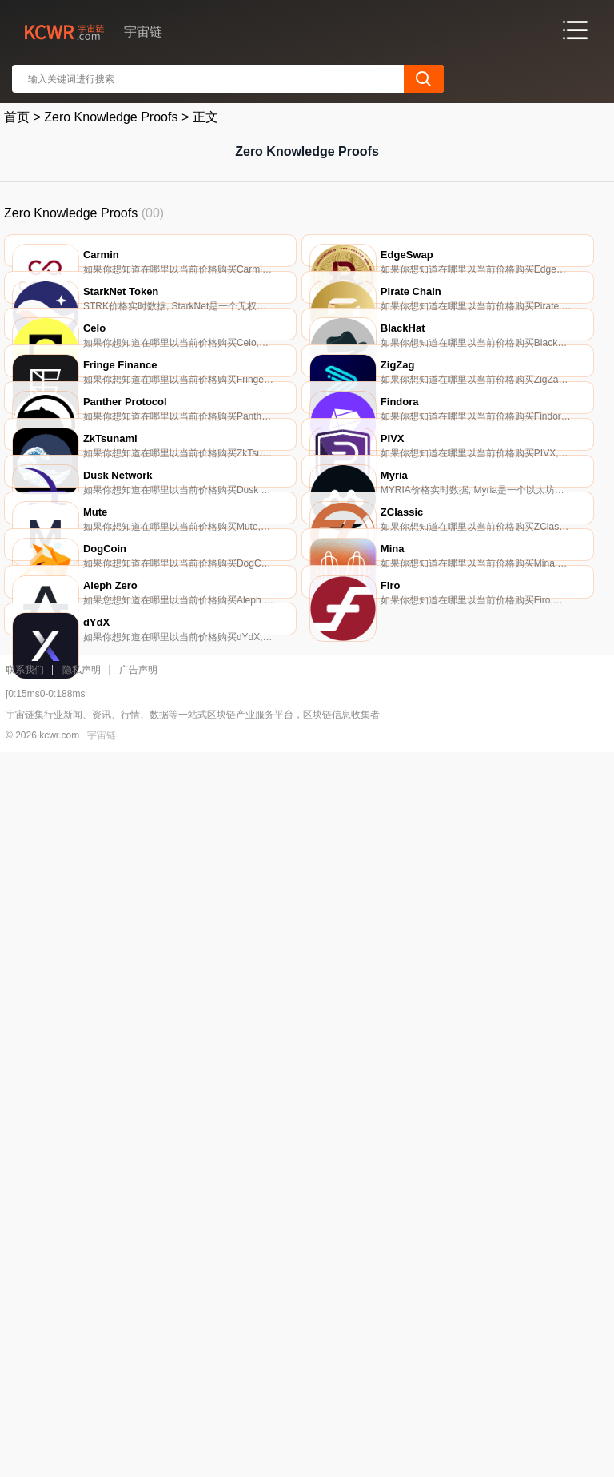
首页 (17, 117)
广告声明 (138, 1388)
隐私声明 (81, 1388)
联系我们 (25, 1388)
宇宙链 (101, 1453)
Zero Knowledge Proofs (110, 117)
